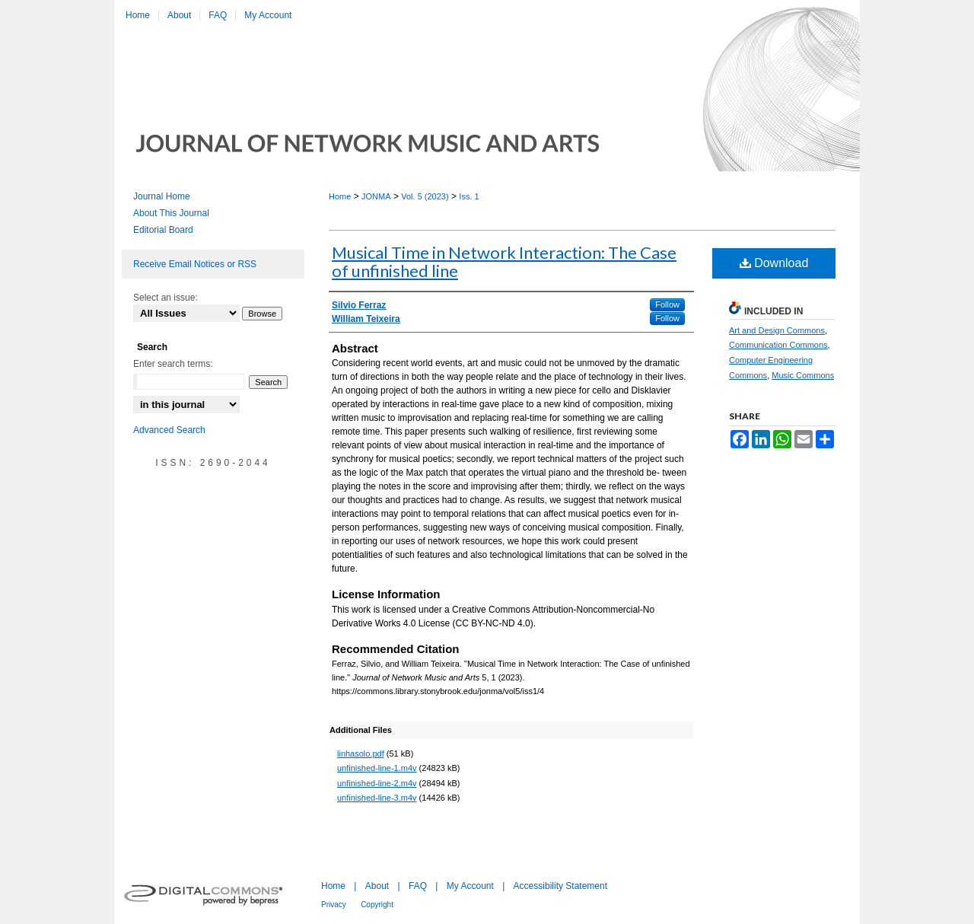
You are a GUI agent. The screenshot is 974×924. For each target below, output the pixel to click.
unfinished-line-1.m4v (377, 768)
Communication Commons (778, 344)
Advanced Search (169, 430)
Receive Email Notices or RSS (194, 264)
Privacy (333, 904)
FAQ (418, 886)
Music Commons (803, 375)
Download (774, 262)
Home (340, 196)
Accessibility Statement (560, 886)
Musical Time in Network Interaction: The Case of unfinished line (504, 261)
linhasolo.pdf (360, 753)
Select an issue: (165, 297)
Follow (667, 304)
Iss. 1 (469, 196)
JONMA (376, 196)
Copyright (377, 904)
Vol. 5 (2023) (424, 196)
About (377, 886)
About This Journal (171, 213)
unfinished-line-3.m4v (377, 797)
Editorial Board (163, 230)
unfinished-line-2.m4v (377, 783)
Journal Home (161, 196)
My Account (470, 886)
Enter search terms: (173, 363)
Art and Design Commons (777, 330)
